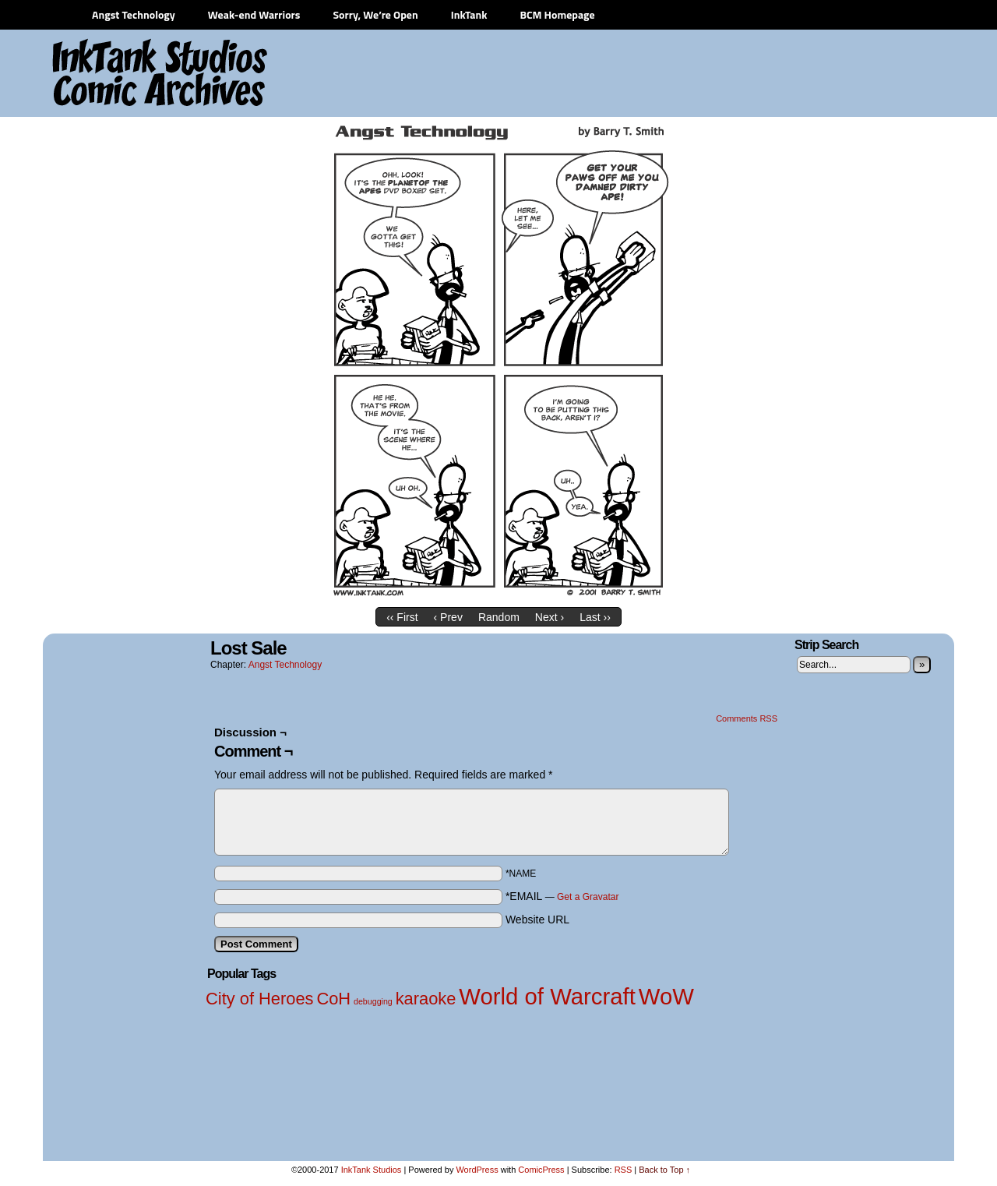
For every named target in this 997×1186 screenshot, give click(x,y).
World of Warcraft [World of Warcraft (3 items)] (547, 996)
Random (499, 617)
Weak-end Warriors (254, 14)
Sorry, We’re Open (375, 14)
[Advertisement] (662, 74)
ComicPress (541, 1169)
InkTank (469, 14)
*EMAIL (562, 896)
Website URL (537, 919)
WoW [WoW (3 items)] (666, 996)
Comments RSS (746, 718)
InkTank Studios (371, 1169)
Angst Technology (133, 14)
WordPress (477, 1169)
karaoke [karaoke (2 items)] (426, 998)
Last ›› (595, 617)
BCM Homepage (557, 14)
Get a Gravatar (587, 896)
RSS (623, 1169)
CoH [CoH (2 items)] (333, 998)
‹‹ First (401, 617)
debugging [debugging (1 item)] (373, 1001)
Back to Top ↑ (664, 1169)
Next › (549, 617)
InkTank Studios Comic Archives (114, 74)
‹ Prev (448, 617)
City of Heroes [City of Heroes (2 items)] (260, 998)
